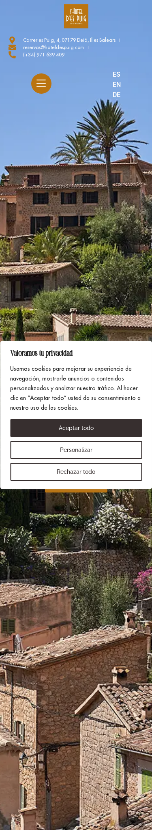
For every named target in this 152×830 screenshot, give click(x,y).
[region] (76, 415)
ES (116, 74)
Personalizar (76, 450)
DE (116, 95)
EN (117, 84)
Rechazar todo (76, 472)
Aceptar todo (76, 428)
